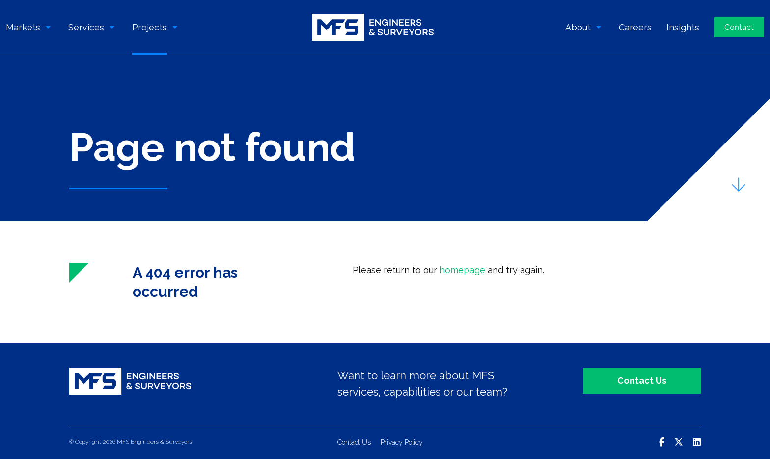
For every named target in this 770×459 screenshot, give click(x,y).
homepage (462, 270)
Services (86, 27)
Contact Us (641, 380)
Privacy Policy (402, 442)
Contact (739, 27)
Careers (635, 27)
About (578, 27)
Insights (682, 27)
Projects (149, 27)
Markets (23, 27)
